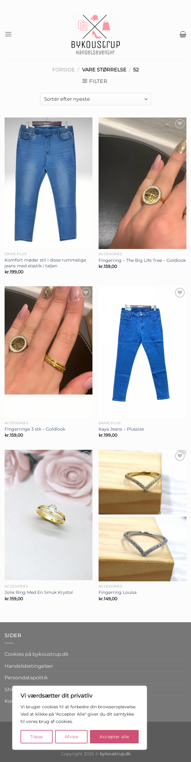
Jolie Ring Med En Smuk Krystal (39, 592)
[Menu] (8, 34)
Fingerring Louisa (118, 592)
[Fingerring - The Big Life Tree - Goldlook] (142, 183)
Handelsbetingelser (29, 666)
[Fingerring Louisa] (142, 515)
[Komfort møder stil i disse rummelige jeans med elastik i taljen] (48, 183)
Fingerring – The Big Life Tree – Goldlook (142, 260)
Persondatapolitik (26, 678)
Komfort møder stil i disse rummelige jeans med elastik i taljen (45, 263)
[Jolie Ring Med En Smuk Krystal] (48, 515)
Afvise (71, 736)
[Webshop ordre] (95, 99)
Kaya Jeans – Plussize (121, 429)
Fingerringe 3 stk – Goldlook (35, 429)
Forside (63, 70)
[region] (79, 718)
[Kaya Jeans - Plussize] (142, 352)
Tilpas (36, 736)
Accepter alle (114, 736)
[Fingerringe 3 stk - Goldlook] (48, 352)
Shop (11, 689)
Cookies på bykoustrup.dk (37, 654)
